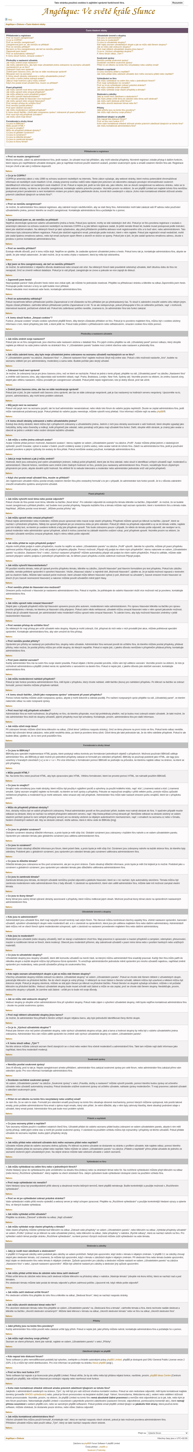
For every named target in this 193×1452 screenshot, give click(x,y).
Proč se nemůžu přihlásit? (18, 47)
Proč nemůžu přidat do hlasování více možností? (28, 99)
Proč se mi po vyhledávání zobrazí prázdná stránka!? (121, 85)
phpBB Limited (114, 1359)
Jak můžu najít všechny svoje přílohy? (114, 112)
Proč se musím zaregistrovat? (20, 38)
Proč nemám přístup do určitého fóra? (23, 103)
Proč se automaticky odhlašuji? (20, 53)
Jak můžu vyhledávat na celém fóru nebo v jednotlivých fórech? (126, 81)
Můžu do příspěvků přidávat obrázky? (23, 130)
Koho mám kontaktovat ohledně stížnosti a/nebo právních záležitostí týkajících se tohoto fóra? (140, 123)
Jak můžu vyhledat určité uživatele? (113, 87)
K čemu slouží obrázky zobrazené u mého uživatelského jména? (35, 76)
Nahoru (9, 171)
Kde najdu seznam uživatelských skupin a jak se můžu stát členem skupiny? (132, 44)
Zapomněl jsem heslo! (16, 51)
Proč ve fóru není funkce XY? (110, 121)
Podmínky (101, 1450)
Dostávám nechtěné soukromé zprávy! (114, 62)
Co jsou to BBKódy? (15, 123)
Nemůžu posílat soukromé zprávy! (112, 60)
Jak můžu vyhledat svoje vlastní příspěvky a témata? (121, 90)
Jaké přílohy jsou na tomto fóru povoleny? (116, 110)
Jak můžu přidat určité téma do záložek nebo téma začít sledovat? (127, 99)
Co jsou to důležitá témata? (18, 137)
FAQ (8, 20)
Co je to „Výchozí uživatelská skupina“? (115, 51)
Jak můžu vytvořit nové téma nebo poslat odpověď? (30, 90)
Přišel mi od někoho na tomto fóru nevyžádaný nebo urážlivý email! (128, 65)
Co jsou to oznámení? (16, 135)
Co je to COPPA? (14, 40)
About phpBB (99, 1363)
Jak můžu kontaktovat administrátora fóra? (116, 126)
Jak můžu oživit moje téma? (19, 117)
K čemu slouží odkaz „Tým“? (110, 53)
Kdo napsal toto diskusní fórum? (112, 119)
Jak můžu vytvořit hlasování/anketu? (23, 96)
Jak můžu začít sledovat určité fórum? (114, 101)
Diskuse (20, 1438)
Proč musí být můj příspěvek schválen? (24, 114)
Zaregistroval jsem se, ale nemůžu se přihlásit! (27, 44)
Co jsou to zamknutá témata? (19, 139)
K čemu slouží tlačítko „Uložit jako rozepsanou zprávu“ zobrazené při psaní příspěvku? (46, 112)
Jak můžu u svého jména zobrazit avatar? (25, 78)
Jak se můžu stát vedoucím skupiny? (114, 47)
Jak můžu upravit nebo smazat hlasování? (25, 101)
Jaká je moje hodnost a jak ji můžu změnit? (26, 81)
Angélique (10, 1438)
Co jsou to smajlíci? (15, 128)
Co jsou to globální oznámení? (20, 132)
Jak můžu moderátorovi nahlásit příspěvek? (26, 110)
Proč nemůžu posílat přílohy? (19, 105)
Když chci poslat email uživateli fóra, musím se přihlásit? (32, 83)
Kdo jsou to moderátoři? (108, 40)
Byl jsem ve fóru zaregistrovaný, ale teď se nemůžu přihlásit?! (34, 49)
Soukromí (91, 1450)
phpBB (160, 411)
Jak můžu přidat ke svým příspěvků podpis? (26, 94)
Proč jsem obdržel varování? (19, 108)
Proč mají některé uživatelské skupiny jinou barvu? (120, 49)
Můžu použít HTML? (15, 126)
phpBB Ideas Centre (160, 1375)
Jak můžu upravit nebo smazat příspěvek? (25, 92)
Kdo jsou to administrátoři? (109, 38)
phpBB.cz (104, 1447)
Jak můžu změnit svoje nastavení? (22, 62)
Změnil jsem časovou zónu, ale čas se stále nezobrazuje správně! (36, 72)
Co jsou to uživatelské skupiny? (111, 42)
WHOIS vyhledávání (35, 1394)
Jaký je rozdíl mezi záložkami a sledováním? (117, 96)
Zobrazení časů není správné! (20, 69)
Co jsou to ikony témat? (17, 141)
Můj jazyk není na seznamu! (19, 74)
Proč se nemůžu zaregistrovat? (20, 42)
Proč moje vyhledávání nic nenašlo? (113, 83)
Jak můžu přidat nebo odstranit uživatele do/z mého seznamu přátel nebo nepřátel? (135, 74)
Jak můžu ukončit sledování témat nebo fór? (117, 103)
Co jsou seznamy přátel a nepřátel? (113, 72)
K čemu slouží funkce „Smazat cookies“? (25, 56)
